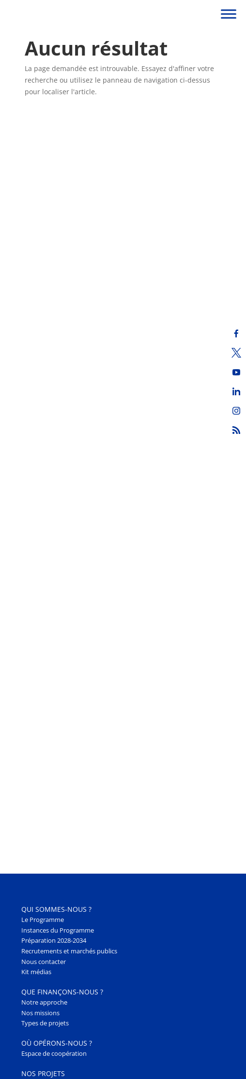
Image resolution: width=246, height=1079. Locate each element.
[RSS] (236, 430)
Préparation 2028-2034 (53, 940)
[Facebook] (236, 333)
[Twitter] (236, 352)
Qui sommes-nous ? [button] (56, 909)
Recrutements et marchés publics (69, 951)
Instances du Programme (57, 930)
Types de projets (45, 1023)
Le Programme (42, 920)
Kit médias (36, 972)
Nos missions (40, 1013)
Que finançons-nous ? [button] (62, 991)
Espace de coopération (54, 1054)
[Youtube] (236, 372)
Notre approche (44, 1002)
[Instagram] (236, 410)
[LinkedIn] (236, 391)
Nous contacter (43, 962)
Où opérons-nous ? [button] (56, 1043)
